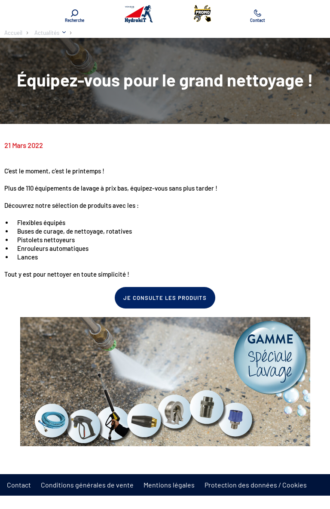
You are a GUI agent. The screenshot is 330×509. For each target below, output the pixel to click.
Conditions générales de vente (87, 485)
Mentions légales (169, 485)
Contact (19, 485)
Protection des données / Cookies (256, 485)
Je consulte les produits (165, 297)
